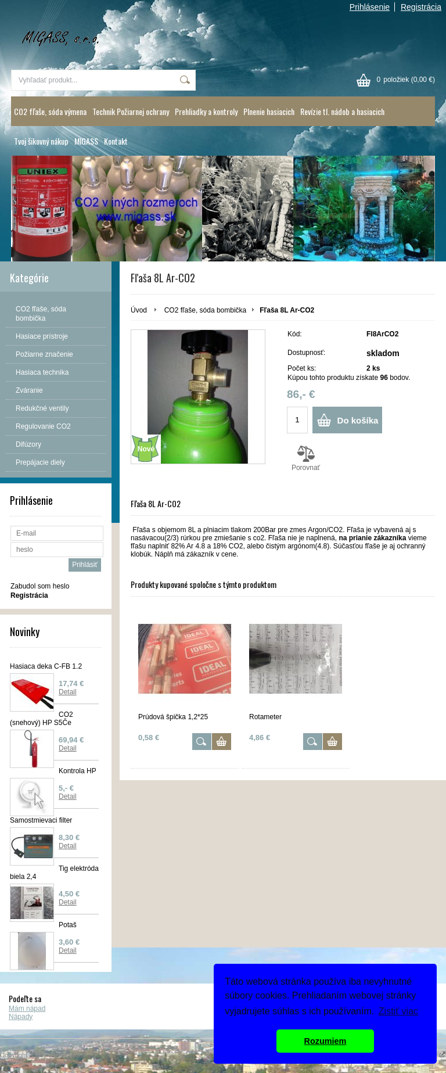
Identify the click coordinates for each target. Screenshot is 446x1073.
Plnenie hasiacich (268, 111)
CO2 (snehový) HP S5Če (41, 718)
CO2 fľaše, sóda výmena (50, 111)
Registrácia (421, 7)
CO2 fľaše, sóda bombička (205, 310)
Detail (68, 692)
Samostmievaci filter (41, 820)
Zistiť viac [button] (398, 1011)
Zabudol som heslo (39, 586)
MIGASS (86, 141)
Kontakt (116, 141)
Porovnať (306, 458)
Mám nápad (27, 1008)
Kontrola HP (77, 771)
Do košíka (358, 420)
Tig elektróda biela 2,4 (54, 872)
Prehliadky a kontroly (206, 111)
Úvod (139, 310)
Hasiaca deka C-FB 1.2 (46, 666)
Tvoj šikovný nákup (41, 141)
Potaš (68, 925)
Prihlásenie (370, 7)
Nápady (21, 1017)
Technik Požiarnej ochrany (130, 111)
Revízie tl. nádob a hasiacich (342, 111)
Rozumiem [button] (325, 1041)
